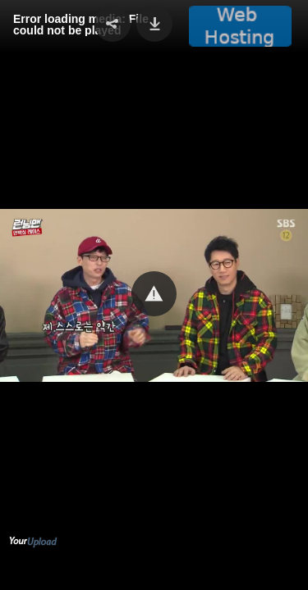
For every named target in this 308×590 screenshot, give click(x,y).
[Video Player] (154, 295)
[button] (154, 293)
